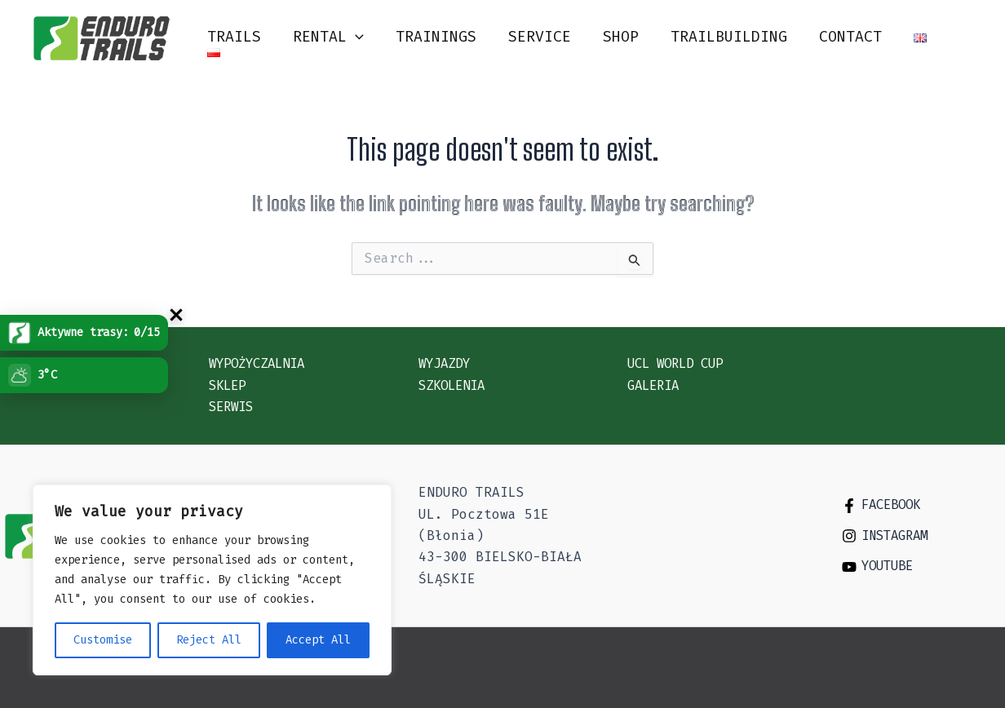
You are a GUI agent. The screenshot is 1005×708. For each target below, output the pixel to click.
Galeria (655, 384)
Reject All (208, 640)
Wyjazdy (447, 363)
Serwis (233, 406)
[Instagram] (921, 535)
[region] (212, 580)
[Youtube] (921, 566)
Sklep (229, 384)
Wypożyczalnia (262, 363)
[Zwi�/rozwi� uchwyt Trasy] (176, 315)
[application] (362, 37)
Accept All (318, 640)
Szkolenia (455, 384)
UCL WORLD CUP (680, 363)
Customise (102, 640)
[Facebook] (921, 504)
